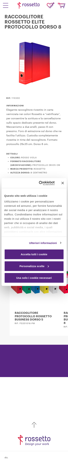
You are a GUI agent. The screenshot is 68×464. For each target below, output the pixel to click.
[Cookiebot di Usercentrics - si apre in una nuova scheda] (40, 183)
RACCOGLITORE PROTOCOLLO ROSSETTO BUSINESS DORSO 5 (33, 316)
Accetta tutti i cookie (34, 254)
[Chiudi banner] (62, 183)
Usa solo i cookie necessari (34, 277)
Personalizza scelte (34, 265)
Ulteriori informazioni (43, 242)
